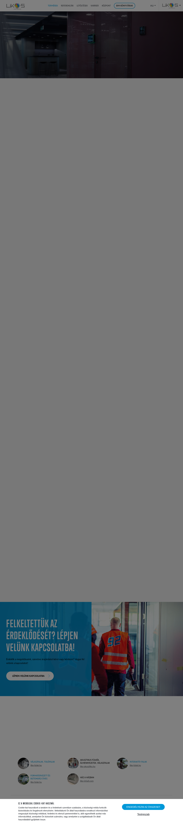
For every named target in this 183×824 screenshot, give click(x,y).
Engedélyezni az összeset (143, 807)
